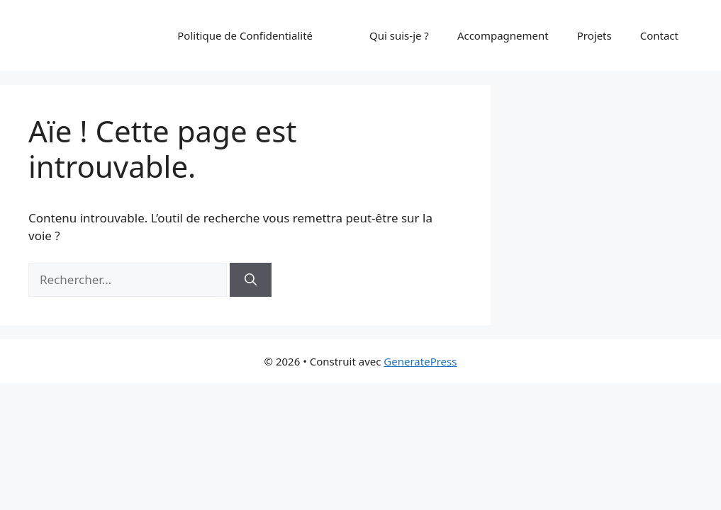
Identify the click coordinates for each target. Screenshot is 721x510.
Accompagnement (503, 35)
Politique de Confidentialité (245, 35)
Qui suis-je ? (399, 35)
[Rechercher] (251, 280)
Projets (594, 35)
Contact (659, 35)
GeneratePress (420, 361)
